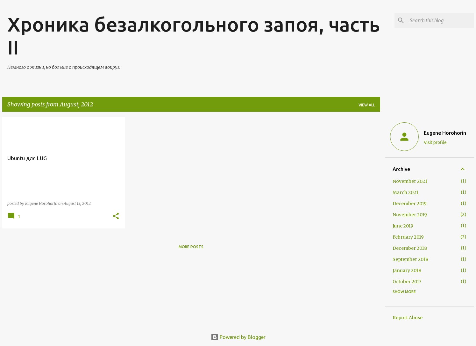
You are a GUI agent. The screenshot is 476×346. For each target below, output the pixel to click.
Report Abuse (408, 318)
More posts (191, 247)
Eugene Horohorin (445, 133)
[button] (116, 216)
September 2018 (410, 259)
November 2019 (410, 215)
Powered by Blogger (238, 337)
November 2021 (410, 181)
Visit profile (435, 142)
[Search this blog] (440, 20)
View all (367, 105)
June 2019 (403, 226)
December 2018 (410, 248)
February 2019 (408, 237)
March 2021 (405, 192)
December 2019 (410, 203)
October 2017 (407, 282)
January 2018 (407, 270)
